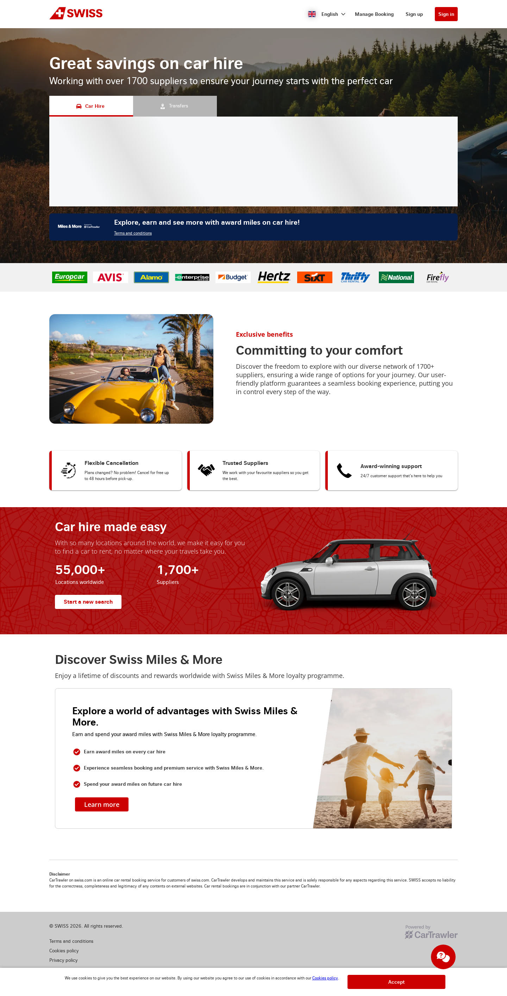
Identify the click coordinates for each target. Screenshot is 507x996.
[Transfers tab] (175, 106)
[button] (326, 14)
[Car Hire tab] (91, 106)
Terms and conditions (133, 233)
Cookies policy (325, 978)
